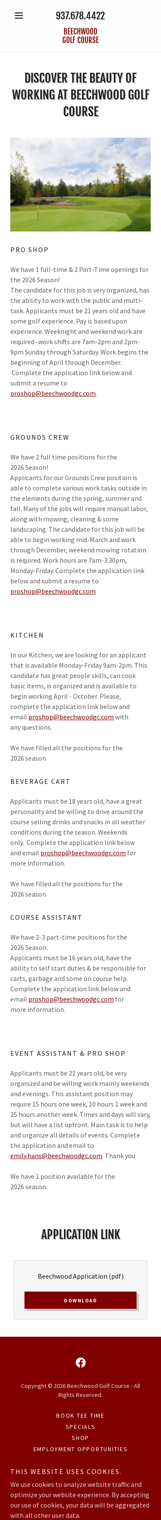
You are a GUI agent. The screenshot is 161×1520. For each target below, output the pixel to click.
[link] (80, 36)
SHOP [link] (80, 1438)
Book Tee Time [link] (80, 1415)
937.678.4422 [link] (80, 16)
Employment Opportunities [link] (80, 1449)
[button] (20, 15)
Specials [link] (81, 1427)
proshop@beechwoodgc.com (53, 393)
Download (80, 1300)
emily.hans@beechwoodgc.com (56, 1155)
